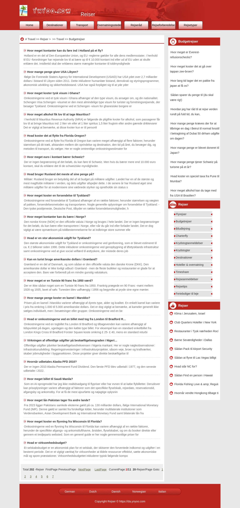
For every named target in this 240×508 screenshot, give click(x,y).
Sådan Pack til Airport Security (193, 348)
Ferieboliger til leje (187, 293)
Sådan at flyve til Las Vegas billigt (195, 357)
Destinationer (55, 25)
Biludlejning (183, 228)
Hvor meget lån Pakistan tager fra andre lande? (59, 400)
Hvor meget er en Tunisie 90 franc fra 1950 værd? (60, 280)
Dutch (93, 491)
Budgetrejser (77, 39)
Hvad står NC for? (185, 366)
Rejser (44, 39)
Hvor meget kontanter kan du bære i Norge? (57, 216)
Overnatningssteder (109, 25)
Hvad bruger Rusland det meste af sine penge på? (61, 174)
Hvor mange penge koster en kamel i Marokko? (59, 297)
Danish (116, 491)
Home (29, 25)
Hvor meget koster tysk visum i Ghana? (54, 93)
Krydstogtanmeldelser (189, 243)
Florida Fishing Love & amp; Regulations (196, 384)
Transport (82, 25)
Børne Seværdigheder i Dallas (193, 340)
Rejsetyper (190, 25)
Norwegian (139, 491)
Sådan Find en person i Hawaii (193, 375)
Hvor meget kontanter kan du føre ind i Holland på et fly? (65, 50)
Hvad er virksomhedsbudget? (47, 442)
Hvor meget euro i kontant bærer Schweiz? (56, 157)
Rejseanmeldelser (187, 279)
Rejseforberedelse (163, 25)
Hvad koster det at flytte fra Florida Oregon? (57, 135)
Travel (31, 39)
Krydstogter (183, 250)
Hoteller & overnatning (190, 264)
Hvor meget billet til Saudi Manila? (50, 379)
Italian (162, 491)
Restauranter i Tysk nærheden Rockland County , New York (196, 331)
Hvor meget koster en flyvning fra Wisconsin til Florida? (65, 421)
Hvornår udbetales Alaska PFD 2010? (52, 361)
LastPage (101, 469)
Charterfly (182, 235)
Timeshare (182, 272)
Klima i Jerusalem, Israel (189, 313)
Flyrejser (181, 214)
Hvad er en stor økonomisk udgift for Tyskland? (59, 238)
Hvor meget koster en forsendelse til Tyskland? (59, 195)
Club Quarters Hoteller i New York (195, 322)
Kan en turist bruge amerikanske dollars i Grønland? (62, 259)
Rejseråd (136, 25)
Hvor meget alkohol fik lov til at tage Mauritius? (59, 114)
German (70, 491)
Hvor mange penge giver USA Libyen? (53, 71)
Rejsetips (181, 286)
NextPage (84, 469)
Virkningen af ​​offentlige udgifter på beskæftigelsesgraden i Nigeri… (72, 340)
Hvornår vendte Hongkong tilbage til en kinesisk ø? (196, 393)
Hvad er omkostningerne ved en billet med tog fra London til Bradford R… (76, 319)
